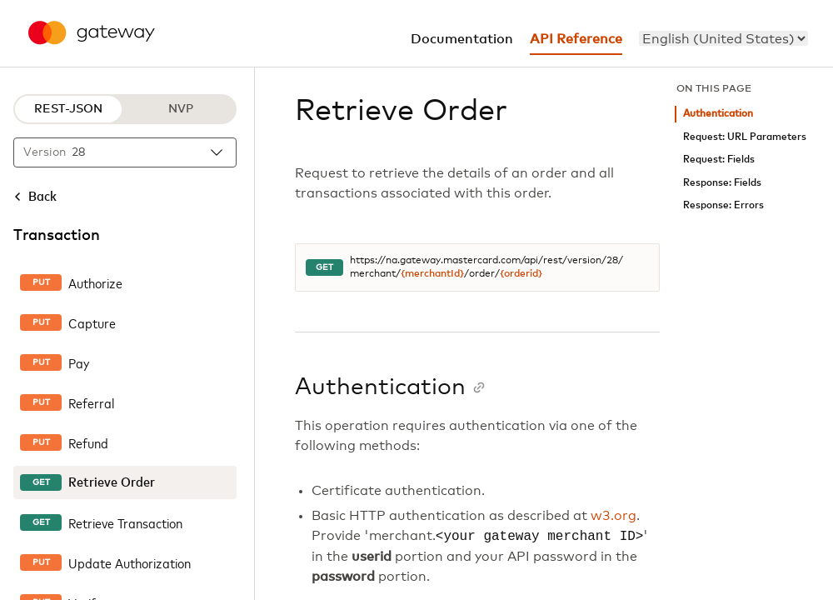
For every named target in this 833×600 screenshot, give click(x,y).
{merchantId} (432, 274)
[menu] (723, 38)
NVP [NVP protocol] (180, 109)
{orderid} (521, 274)
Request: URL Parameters (744, 137)
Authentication (718, 113)
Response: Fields (722, 183)
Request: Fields (719, 159)
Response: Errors (723, 205)
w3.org (613, 515)
